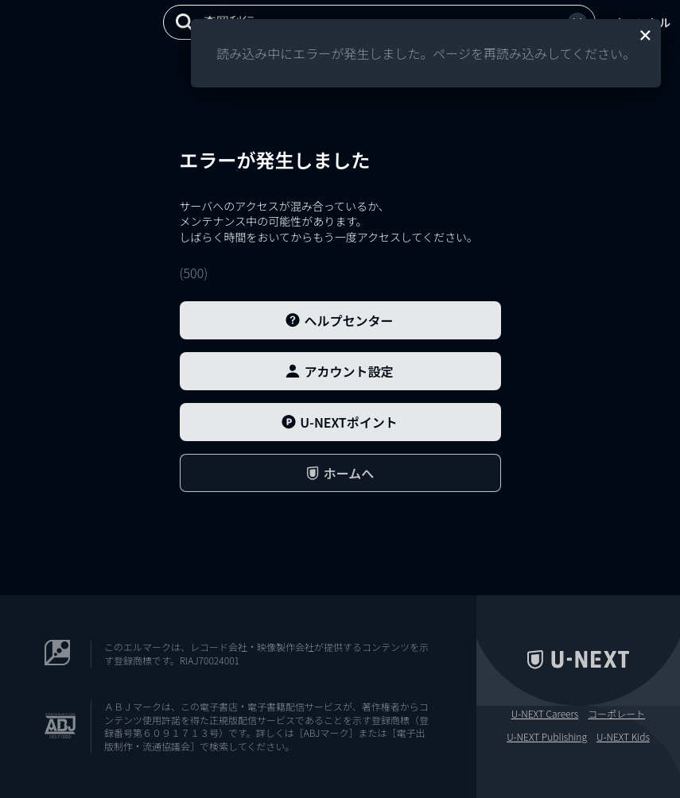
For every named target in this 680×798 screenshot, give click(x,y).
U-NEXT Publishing (547, 736)
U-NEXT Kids (623, 736)
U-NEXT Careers (545, 713)
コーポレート (616, 713)
